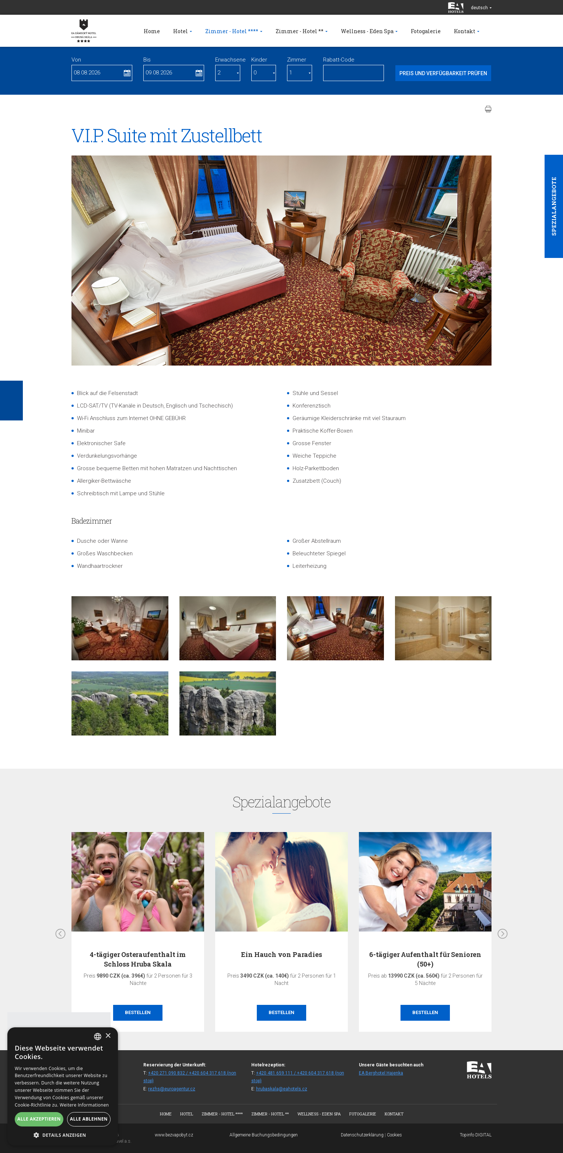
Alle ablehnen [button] (89, 1119)
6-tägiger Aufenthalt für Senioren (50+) (425, 959)
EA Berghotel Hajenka (381, 1073)
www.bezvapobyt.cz (174, 1135)
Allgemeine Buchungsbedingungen (264, 1135)
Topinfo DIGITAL (476, 1135)
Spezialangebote (553, 206)
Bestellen (138, 1012)
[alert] (62, 1086)
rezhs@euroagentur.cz (171, 1088)
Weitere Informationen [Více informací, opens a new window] (84, 1105)
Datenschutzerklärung (362, 1135)
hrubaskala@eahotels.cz (281, 1088)
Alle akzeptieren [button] (39, 1119)
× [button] (108, 1036)
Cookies (394, 1135)
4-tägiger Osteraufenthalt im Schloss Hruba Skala (138, 959)
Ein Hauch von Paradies (281, 954)
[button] (63, 1134)
